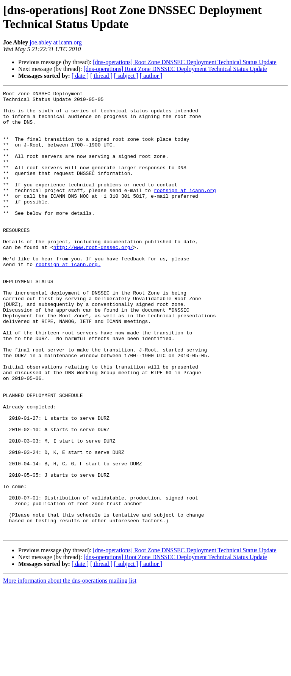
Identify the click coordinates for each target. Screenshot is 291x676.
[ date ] (80, 75)
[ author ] (151, 75)
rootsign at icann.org (185, 210)
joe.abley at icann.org (55, 42)
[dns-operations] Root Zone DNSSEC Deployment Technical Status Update (184, 62)
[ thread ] (101, 75)
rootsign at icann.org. (68, 299)
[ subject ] (126, 75)
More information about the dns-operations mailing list (69, 669)
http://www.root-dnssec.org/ (93, 279)
